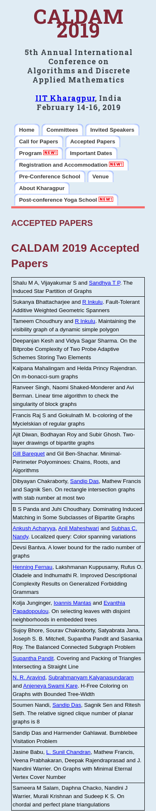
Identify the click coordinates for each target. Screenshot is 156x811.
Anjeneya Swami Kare (50, 686)
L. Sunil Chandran (68, 752)
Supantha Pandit (33, 658)
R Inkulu (92, 302)
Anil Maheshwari (78, 528)
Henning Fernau (32, 567)
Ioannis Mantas (72, 603)
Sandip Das (84, 481)
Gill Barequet (28, 454)
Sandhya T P (104, 283)
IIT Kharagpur (65, 98)
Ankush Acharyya (33, 528)
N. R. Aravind (28, 677)
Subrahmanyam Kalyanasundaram (91, 677)
